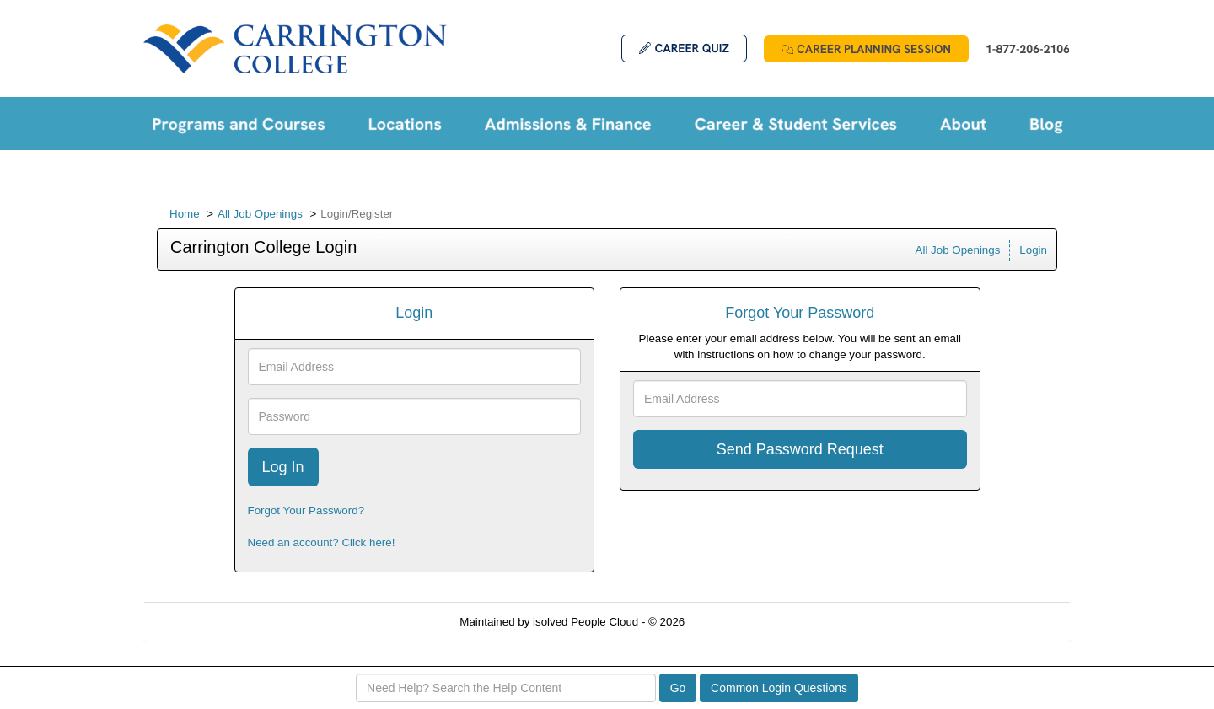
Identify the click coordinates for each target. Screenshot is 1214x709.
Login (1033, 250)
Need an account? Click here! (321, 542)
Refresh (735, 621)
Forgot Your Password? (306, 510)
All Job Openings (260, 213)
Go (678, 688)
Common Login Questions (779, 688)
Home (184, 213)
